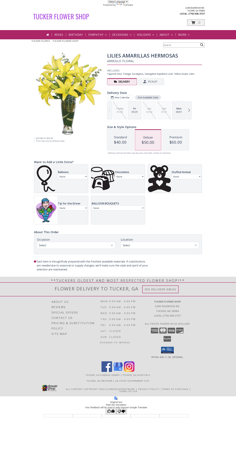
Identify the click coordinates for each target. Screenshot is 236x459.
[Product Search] (181, 45)
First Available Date (148, 97)
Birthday (76, 35)
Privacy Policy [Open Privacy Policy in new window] (148, 388)
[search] (201, 45)
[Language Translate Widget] (118, 1)
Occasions (122, 35)
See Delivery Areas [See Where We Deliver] (160, 289)
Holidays (146, 35)
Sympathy (97, 35)
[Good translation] (111, 411)
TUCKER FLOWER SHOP (61, 16)
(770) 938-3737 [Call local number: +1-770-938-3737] (196, 13)
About (166, 35)
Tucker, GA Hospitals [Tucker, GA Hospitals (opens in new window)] (136, 374)
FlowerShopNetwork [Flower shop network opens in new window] (120, 388)
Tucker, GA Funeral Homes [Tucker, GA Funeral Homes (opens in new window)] (103, 374)
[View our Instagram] (129, 370)
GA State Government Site (132, 380)
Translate (124, 4)
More (184, 35)
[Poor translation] (121, 411)
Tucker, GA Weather (99, 380)
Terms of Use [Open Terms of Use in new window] (128, 391)
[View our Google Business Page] (118, 370)
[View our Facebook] (106, 370)
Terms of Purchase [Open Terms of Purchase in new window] (175, 388)
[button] (196, 22)
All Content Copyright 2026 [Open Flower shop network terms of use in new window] (85, 388)
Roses (58, 35)
